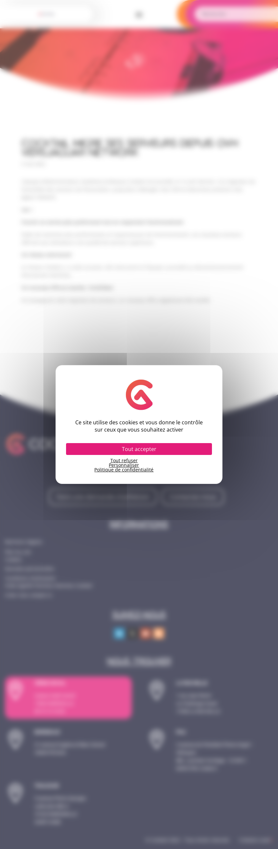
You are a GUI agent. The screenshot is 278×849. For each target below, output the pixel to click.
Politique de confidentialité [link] (123, 469)
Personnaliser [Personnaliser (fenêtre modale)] (124, 465)
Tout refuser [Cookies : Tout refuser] (124, 460)
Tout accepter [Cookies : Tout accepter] (139, 449)
